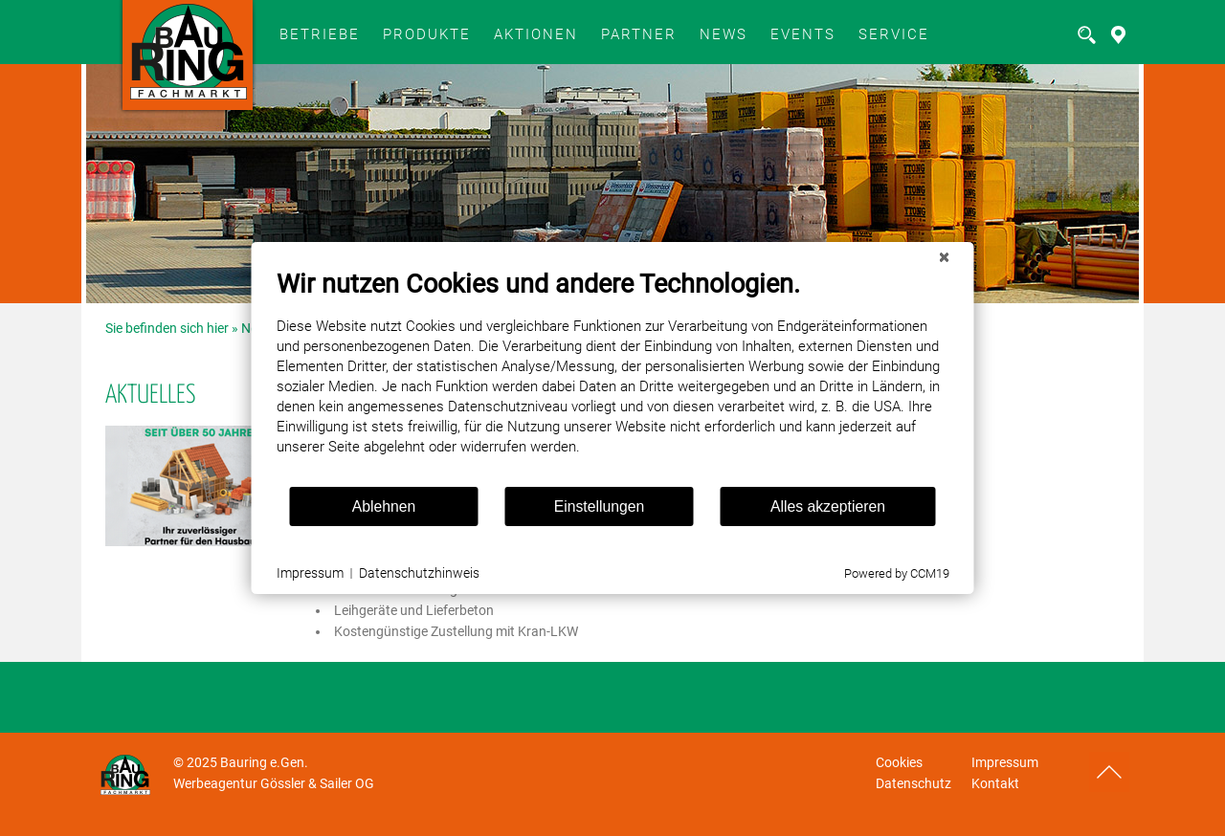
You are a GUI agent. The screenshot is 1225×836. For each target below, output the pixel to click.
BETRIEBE (319, 34)
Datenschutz (913, 783)
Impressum (1004, 762)
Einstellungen (599, 506)
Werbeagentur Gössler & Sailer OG (273, 783)
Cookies (899, 762)
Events (802, 34)
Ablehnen (384, 506)
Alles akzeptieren (827, 506)
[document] (613, 377)
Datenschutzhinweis (419, 573)
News (723, 34)
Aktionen (536, 34)
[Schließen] (944, 257)
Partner (639, 34)
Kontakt (995, 783)
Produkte (427, 34)
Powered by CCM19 (896, 573)
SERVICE (893, 34)
